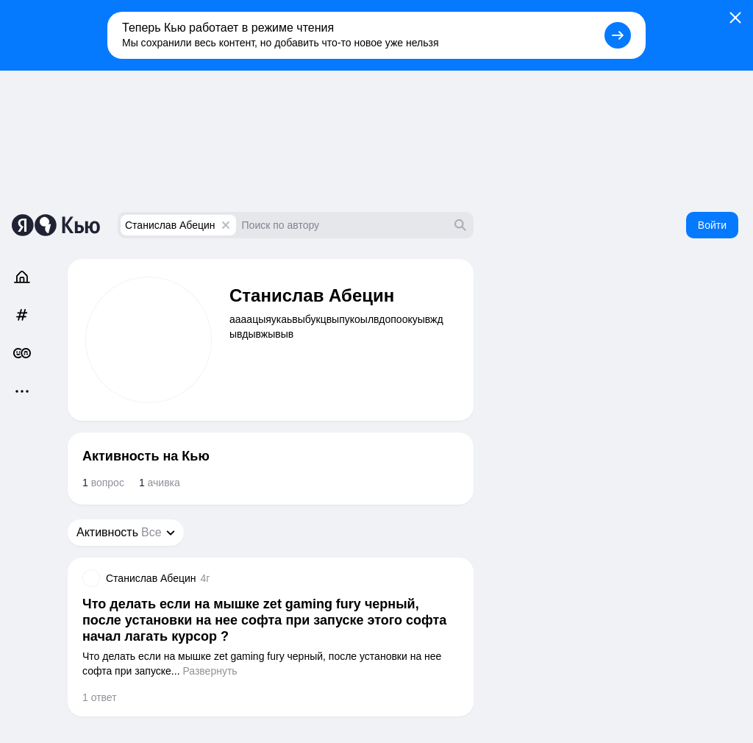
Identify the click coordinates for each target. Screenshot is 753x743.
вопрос (103, 482)
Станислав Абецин (170, 225)
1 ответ (99, 697)
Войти (712, 225)
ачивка (159, 482)
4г (205, 578)
